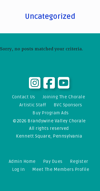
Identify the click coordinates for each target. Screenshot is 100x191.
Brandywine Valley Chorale (57, 121)
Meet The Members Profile (60, 169)
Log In (18, 169)
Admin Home (22, 161)
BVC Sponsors (68, 105)
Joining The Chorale (64, 97)
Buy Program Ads (51, 113)
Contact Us (23, 97)
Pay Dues (53, 161)
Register (79, 161)
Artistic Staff (32, 105)
